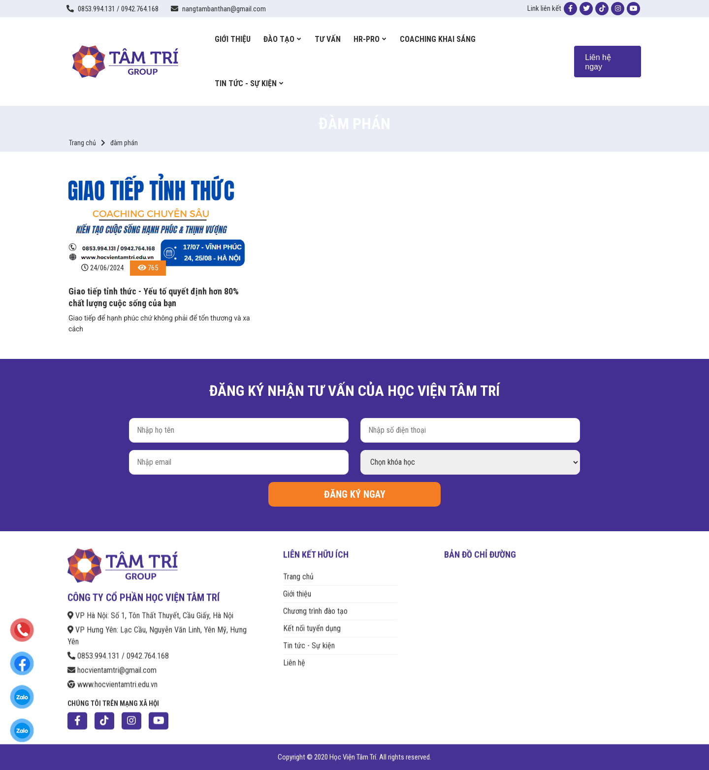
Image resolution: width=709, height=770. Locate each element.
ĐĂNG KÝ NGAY (355, 494)
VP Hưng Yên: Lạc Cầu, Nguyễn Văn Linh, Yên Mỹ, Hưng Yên (157, 629)
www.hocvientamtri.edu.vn (112, 678)
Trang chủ (82, 143)
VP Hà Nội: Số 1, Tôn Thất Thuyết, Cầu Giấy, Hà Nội (150, 609)
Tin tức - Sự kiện (309, 639)
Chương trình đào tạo (315, 605)
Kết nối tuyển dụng (312, 622)
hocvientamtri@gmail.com (112, 664)
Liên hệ (294, 657)
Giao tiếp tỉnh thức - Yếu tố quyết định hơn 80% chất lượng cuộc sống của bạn (153, 297)
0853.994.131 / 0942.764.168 (118, 649)
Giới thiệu (297, 587)
